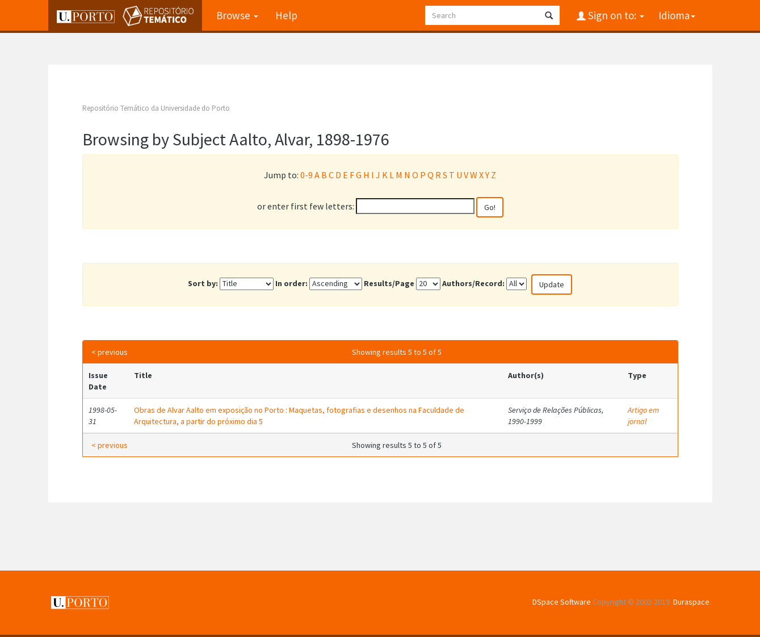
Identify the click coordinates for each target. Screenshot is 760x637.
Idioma (676, 15)
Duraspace (691, 602)
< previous (109, 352)
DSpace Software (561, 602)
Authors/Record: (473, 283)
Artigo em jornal (643, 415)
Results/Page (389, 283)
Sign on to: (615, 15)
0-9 (306, 175)
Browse (237, 15)
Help (286, 15)
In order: (291, 283)
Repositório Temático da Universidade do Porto (156, 108)
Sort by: (203, 283)
